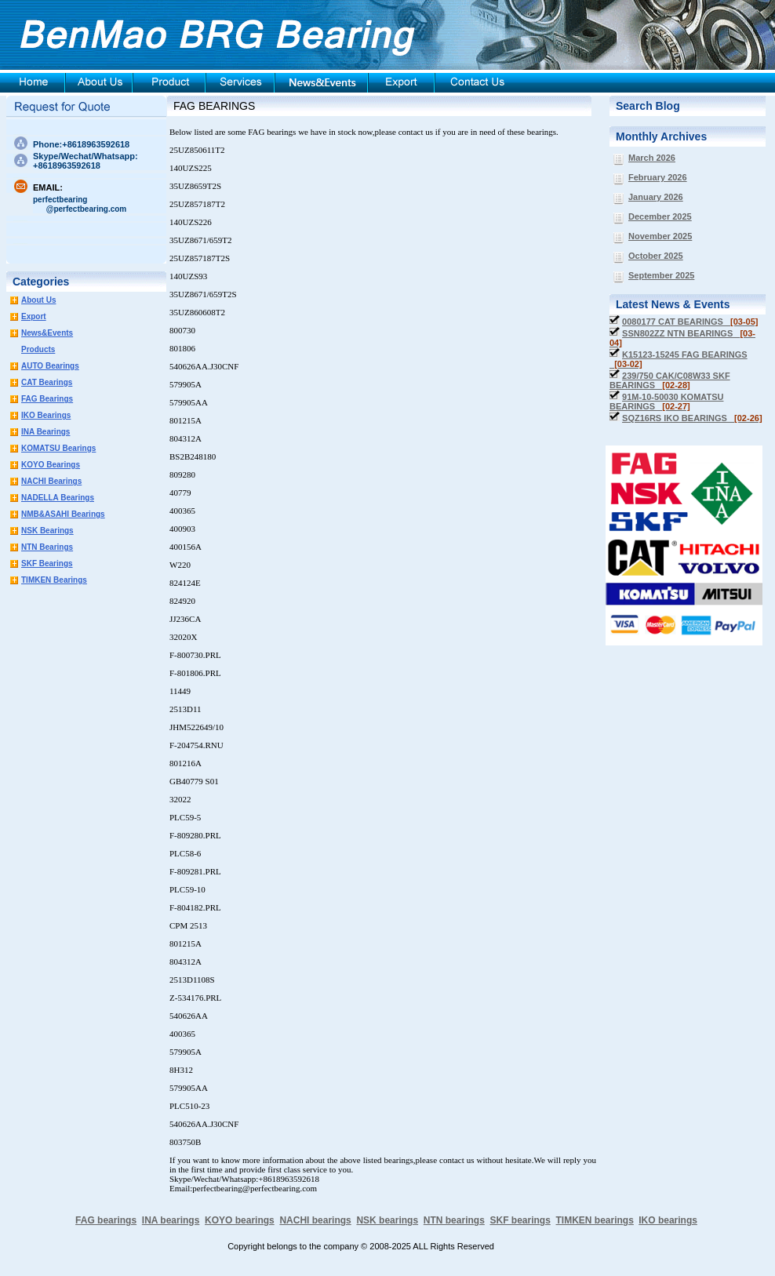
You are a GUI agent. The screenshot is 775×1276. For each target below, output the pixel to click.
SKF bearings (519, 1220)
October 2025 (655, 255)
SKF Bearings (47, 563)
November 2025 (660, 236)
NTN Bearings (47, 547)
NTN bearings (454, 1220)
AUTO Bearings (50, 366)
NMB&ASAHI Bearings (63, 514)
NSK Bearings (47, 530)
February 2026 (657, 177)
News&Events (47, 333)
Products (38, 349)
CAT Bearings (46, 382)
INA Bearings (45, 431)
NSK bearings (387, 1220)
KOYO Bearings (50, 464)
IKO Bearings (46, 415)
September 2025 (661, 275)
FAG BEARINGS (214, 106)
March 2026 (651, 157)
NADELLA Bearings (57, 497)
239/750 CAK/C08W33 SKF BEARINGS (669, 380)
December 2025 (660, 216)
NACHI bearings (315, 1220)
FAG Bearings (47, 398)
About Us (38, 300)
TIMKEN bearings (595, 1220)
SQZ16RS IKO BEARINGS (692, 418)
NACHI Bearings (51, 481)
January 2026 (655, 197)
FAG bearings (105, 1220)
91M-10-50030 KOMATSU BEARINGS (666, 401)
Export (33, 316)
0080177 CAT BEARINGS (690, 321)
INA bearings (171, 1220)
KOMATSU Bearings (58, 448)
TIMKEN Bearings (54, 580)
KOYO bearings (240, 1220)
